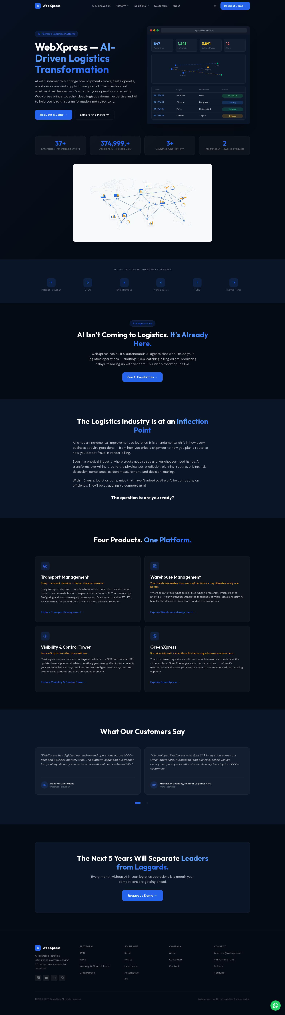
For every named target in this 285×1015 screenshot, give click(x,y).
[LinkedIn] (38, 978)
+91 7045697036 (224, 959)
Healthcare (131, 966)
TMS (82, 953)
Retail (128, 953)
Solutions (142, 5)
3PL (127, 979)
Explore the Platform (94, 115)
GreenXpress (87, 972)
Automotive (132, 972)
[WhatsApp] (62, 978)
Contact (174, 966)
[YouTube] (46, 978)
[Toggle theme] (215, 6)
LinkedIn (219, 966)
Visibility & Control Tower (95, 966)
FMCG (128, 959)
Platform (122, 5)
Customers (161, 5)
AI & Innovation (101, 5)
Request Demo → (235, 5)
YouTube (219, 972)
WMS (83, 959)
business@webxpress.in (228, 953)
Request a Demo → (53, 115)
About (176, 5)
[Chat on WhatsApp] (275, 1005)
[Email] (54, 978)
